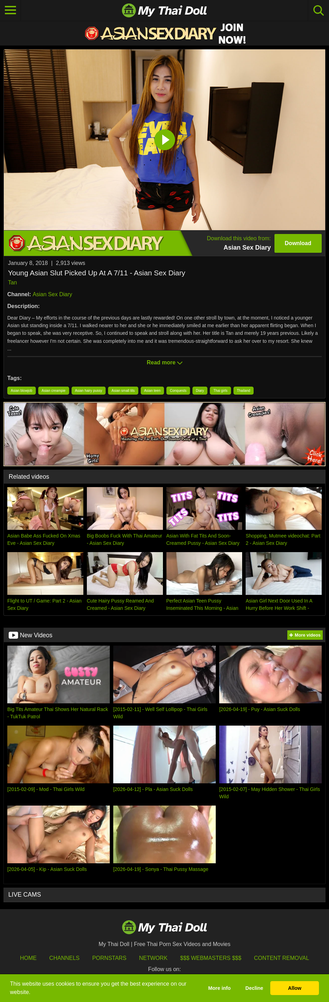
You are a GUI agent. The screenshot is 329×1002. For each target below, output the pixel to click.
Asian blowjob (21, 391)
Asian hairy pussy (88, 391)
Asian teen (152, 391)
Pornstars (109, 958)
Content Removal (281, 958)
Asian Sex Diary (52, 294)
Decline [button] (254, 988)
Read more (164, 362)
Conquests (178, 391)
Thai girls (220, 391)
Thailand (243, 391)
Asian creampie (54, 391)
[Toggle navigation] (10, 10)
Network (153, 958)
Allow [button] (294, 988)
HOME (28, 958)
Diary (200, 391)
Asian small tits (123, 391)
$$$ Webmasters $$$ (210, 958)
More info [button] (219, 988)
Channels (64, 958)
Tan (12, 282)
